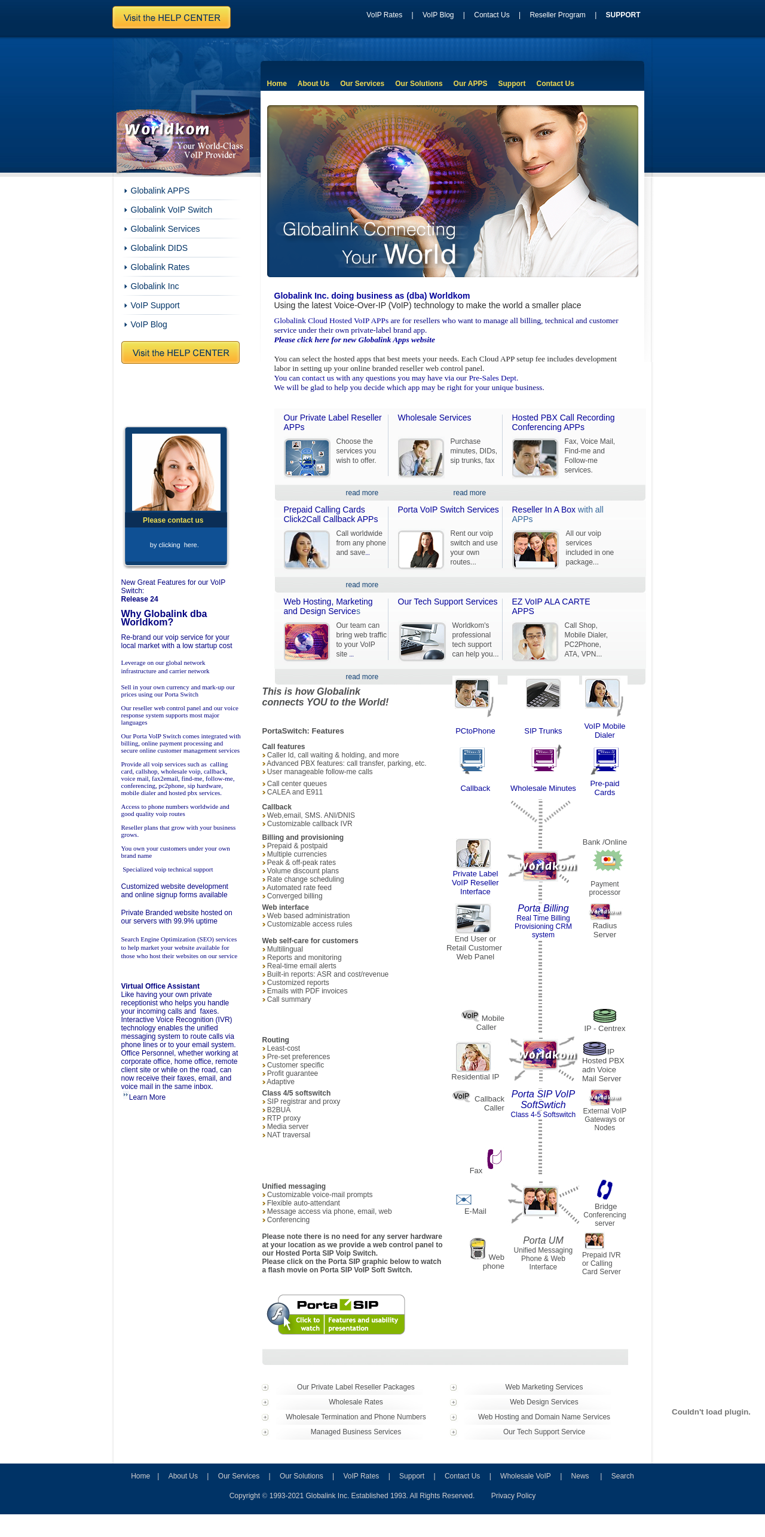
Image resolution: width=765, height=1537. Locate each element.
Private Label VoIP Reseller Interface (475, 882)
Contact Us (491, 15)
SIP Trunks (543, 730)
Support (511, 83)
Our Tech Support (448, 601)
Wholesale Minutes (543, 788)
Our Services (362, 83)
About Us (313, 83)
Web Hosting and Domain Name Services (544, 1417)
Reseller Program (557, 15)
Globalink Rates (160, 267)
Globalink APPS (160, 190)
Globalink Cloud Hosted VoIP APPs (331, 320)
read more (362, 493)
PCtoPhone (475, 730)
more (370, 585)
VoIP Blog (438, 15)
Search (622, 1476)
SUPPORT (623, 15)
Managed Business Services (356, 1432)
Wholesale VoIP (525, 1476)
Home (277, 83)
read (354, 585)
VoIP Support (155, 305)
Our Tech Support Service (544, 1432)
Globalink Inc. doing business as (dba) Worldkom (372, 295)
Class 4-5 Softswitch (543, 1114)
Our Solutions (418, 83)
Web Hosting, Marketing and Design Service (328, 606)
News (580, 1476)
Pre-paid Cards (604, 788)
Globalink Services (165, 229)
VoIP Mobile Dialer (604, 731)
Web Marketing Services (544, 1387)
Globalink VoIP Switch (172, 209)
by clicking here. (174, 544)
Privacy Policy (513, 1496)
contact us (318, 377)
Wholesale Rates (356, 1402)
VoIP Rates (384, 15)
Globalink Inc (155, 286)
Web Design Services (544, 1402)
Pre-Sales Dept (492, 377)
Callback (475, 788)
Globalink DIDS (159, 248)
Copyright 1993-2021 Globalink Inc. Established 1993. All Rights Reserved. (352, 1496)
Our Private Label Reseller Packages (356, 1387)
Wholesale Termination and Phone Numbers (356, 1417)
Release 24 (139, 599)
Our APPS (471, 83)
